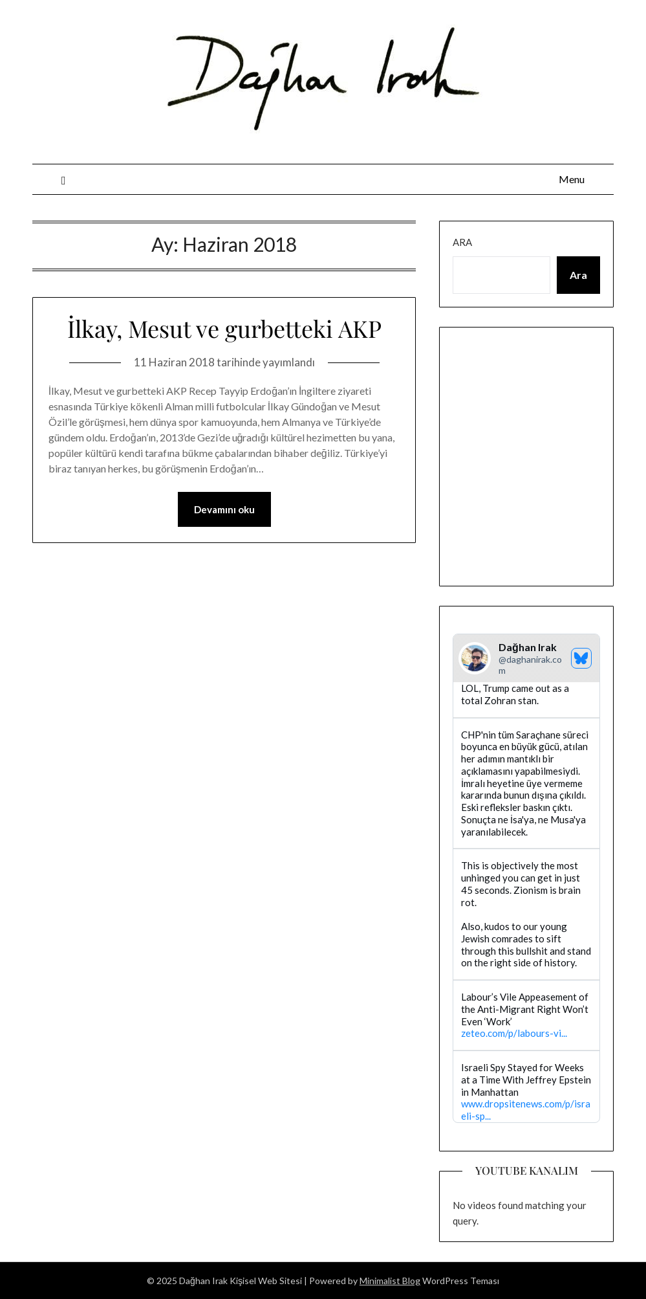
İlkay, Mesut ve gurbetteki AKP (224, 328)
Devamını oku (224, 509)
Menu (572, 179)
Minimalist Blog (390, 1280)
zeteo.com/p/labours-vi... (514, 1033)
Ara (462, 242)
